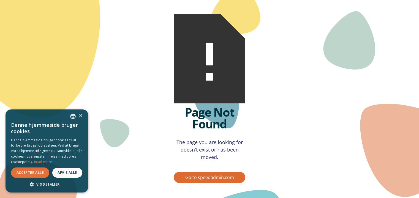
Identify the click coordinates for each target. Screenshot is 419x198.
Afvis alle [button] (67, 172)
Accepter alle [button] (30, 172)
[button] (47, 184)
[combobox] (73, 116)
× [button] (80, 116)
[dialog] (47, 151)
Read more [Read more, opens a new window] (43, 162)
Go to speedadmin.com (209, 177)
